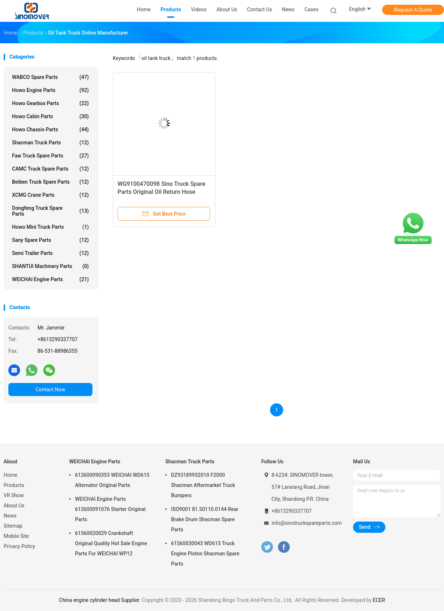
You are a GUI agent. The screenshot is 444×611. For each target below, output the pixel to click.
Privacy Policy (19, 546)
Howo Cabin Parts (50, 116)
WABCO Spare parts (50, 77)
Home (10, 475)
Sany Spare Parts (50, 240)
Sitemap (13, 526)
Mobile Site (16, 536)
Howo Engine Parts (50, 90)
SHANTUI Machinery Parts (50, 266)
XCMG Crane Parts (50, 195)
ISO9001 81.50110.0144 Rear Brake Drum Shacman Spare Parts (204, 519)
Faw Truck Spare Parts (50, 155)
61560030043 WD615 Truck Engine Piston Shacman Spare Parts (205, 553)
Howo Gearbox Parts (50, 103)
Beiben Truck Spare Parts (50, 181)
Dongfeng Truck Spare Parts (50, 211)
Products (14, 485)
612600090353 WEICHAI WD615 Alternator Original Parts (112, 480)
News (10, 516)
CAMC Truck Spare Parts (50, 168)
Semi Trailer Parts (50, 253)
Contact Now (50, 389)
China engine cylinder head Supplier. (100, 600)
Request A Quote (413, 10)
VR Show (14, 495)
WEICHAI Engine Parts (50, 279)
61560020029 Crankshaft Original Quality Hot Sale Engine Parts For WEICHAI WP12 (111, 543)
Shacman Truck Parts (50, 142)
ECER (379, 600)
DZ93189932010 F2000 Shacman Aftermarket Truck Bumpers (203, 485)
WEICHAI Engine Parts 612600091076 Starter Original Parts (110, 509)
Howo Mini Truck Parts (50, 227)
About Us (14, 505)
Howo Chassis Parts (50, 129)
